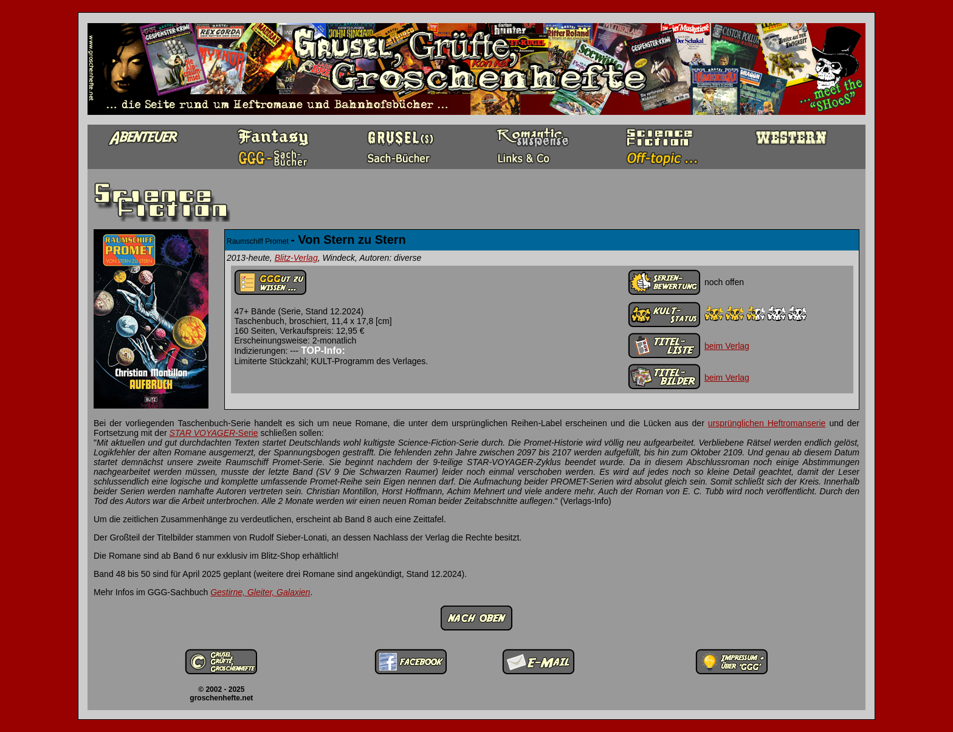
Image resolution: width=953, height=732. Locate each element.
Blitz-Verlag (296, 258)
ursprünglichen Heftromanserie (767, 423)
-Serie (214, 433)
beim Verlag (726, 346)
